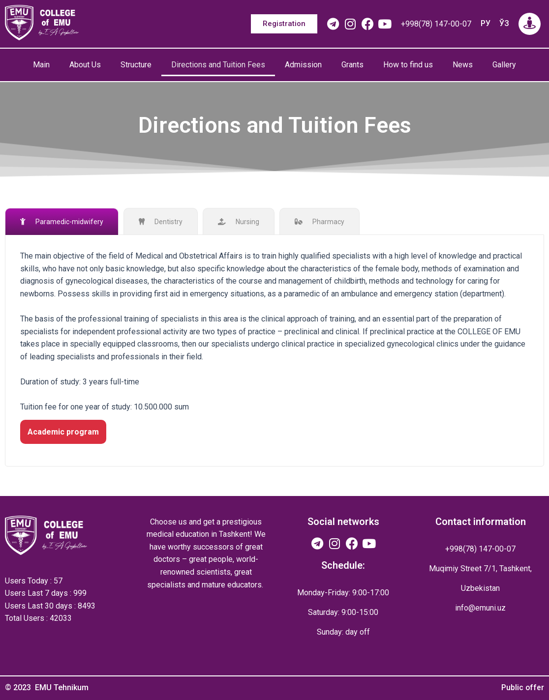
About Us (85, 64)
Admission (303, 64)
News (463, 64)
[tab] (62, 221)
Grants (352, 64)
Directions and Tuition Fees (218, 64)
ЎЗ (504, 23)
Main (41, 64)
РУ (485, 23)
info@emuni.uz (480, 607)
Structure (136, 64)
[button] (284, 23)
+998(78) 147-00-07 (436, 24)
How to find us (408, 64)
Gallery (504, 64)
